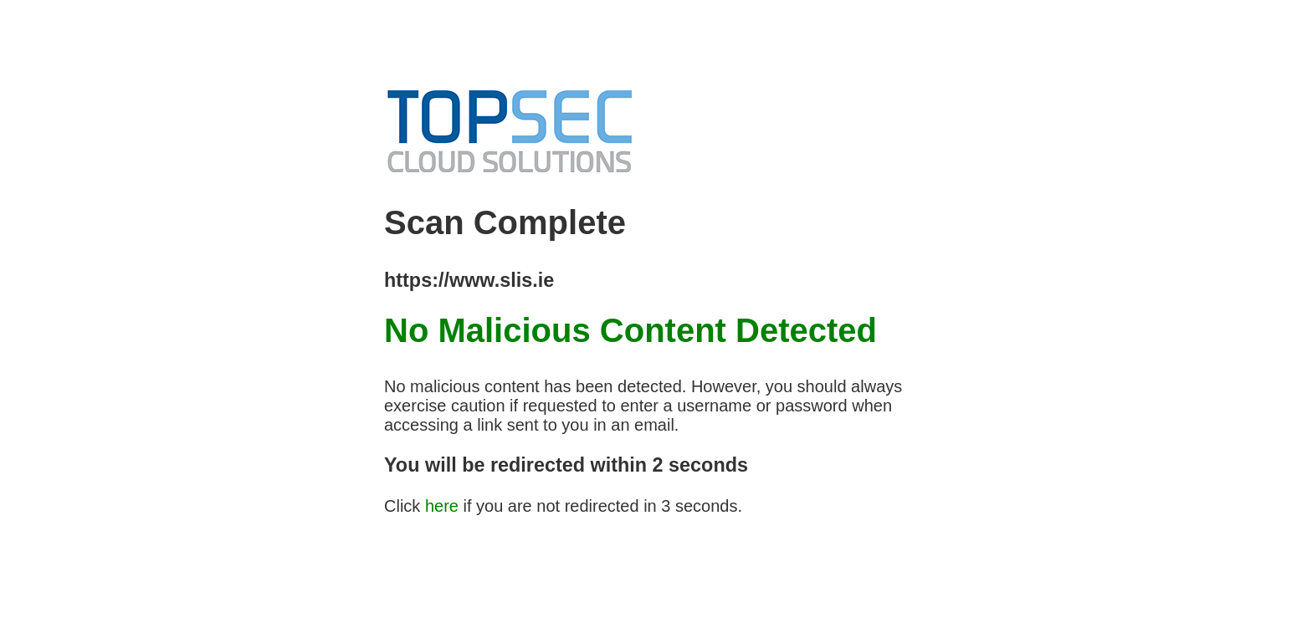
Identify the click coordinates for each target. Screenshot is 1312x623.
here (442, 506)
